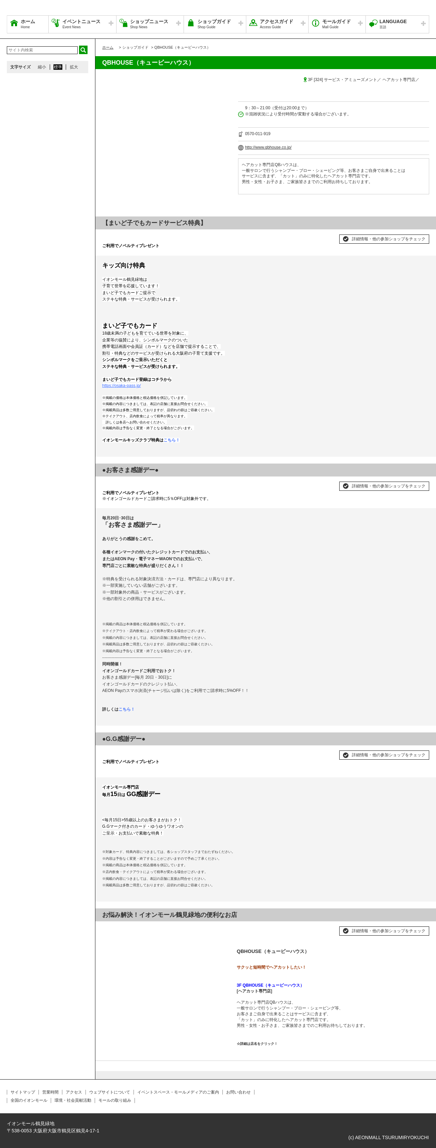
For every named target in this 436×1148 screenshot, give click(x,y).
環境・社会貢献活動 (72, 1100)
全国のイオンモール (29, 1100)
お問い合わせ (238, 1092)
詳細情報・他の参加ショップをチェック (388, 239)
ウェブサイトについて (109, 1092)
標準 (58, 67)
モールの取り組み (114, 1100)
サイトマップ (23, 1092)
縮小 (42, 67)
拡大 (74, 67)
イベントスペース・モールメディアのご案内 (178, 1092)
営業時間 (50, 1092)
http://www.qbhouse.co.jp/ (268, 147)
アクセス (74, 1092)
